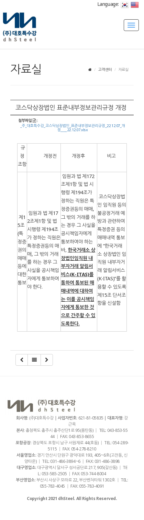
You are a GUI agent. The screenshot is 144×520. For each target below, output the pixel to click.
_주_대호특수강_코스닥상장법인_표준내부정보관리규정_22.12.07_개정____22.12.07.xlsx (72, 128)
